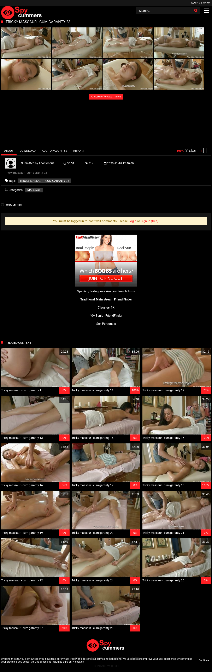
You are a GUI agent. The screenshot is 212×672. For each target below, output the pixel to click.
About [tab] (8, 150)
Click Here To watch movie (106, 96)
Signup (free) (149, 221)
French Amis (126, 291)
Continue (204, 660)
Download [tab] (28, 150)
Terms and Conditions (109, 658)
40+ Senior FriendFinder (106, 316)
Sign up (206, 2)
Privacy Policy (69, 658)
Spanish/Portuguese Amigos (97, 291)
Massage (34, 190)
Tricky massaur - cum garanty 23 (44, 180)
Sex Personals (106, 324)
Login (194, 2)
